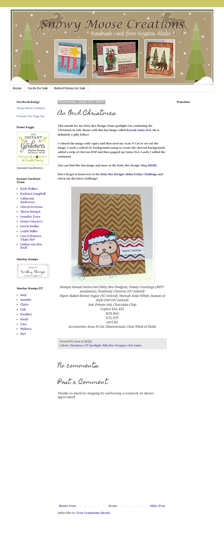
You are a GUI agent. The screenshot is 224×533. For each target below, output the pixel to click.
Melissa (25, 329)
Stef (23, 334)
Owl (129, 345)
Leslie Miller (29, 231)
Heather (26, 314)
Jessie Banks (29, 226)
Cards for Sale (38, 88)
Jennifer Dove (30, 216)
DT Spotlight (92, 345)
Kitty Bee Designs (114, 345)
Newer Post (67, 506)
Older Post (157, 506)
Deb (23, 309)
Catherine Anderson (27, 200)
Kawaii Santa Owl (139, 130)
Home (17, 88)
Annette (25, 299)
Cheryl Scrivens (31, 207)
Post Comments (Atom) (93, 513)
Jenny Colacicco (31, 221)
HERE (152, 165)
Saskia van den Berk (31, 246)
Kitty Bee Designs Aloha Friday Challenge (129, 174)
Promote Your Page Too (30, 116)
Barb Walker (29, 188)
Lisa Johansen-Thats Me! (31, 237)
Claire (24, 304)
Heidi (24, 319)
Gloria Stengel (30, 211)
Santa (138, 345)
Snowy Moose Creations (31, 108)
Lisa (23, 324)
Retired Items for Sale (69, 88)
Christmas (76, 345)
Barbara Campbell (33, 193)
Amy (23, 295)
